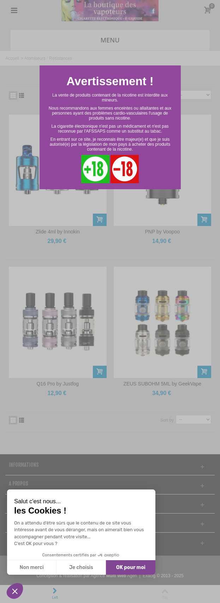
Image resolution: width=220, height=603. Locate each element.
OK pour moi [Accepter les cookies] (130, 567)
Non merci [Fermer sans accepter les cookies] (31, 567)
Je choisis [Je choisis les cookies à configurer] (81, 567)
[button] (14, 590)
